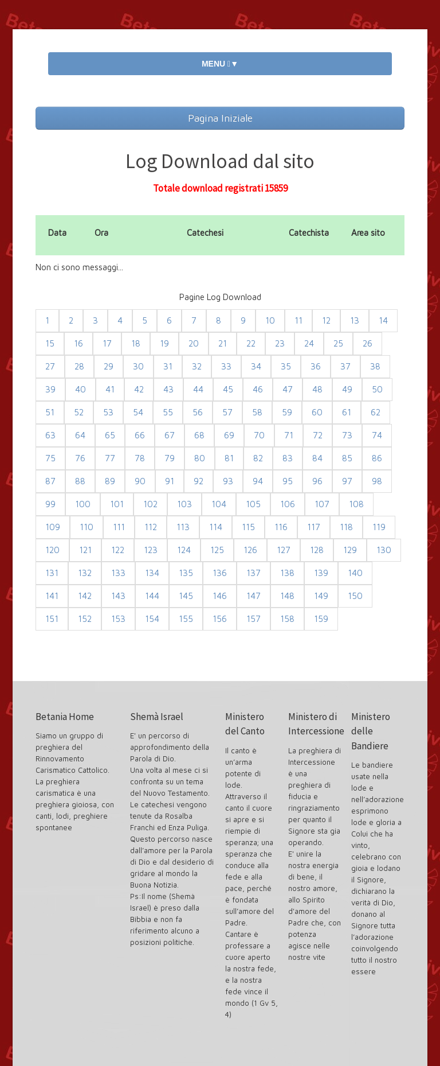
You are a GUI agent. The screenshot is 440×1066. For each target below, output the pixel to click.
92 (198, 481)
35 (286, 366)
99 (50, 504)
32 (197, 366)
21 (222, 343)
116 (281, 527)
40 (80, 389)
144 (152, 596)
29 (108, 366)
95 (287, 481)
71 (288, 435)
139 (321, 573)
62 (375, 412)
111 (119, 527)
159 (321, 619)
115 (248, 527)
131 (51, 573)
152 (85, 619)
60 (317, 412)
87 (50, 481)
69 (229, 435)
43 (168, 389)
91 (169, 481)
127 (283, 550)
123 (151, 550)
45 (228, 389)
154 (152, 619)
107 (322, 504)
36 (316, 366)
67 (169, 435)
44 (198, 389)
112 (150, 527)
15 (49, 343)
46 (258, 389)
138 (287, 573)
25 (338, 343)
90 (140, 481)
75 (50, 458)
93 (228, 481)
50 (377, 389)
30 (138, 366)
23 (280, 343)
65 (110, 435)
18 (135, 343)
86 (377, 458)
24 (309, 343)
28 (79, 366)
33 (226, 366)
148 (287, 596)
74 (377, 435)
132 (85, 573)
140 (355, 573)
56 (197, 412)
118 (346, 527)
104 (218, 504)
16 (78, 343)
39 (50, 389)
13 (354, 320)
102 (150, 504)
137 (253, 573)
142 (85, 596)
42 (139, 389)
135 (186, 573)
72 (318, 435)
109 (52, 527)
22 (251, 343)
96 (317, 481)
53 (108, 412)
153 (118, 619)
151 (51, 619)
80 (199, 458)
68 (199, 435)
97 (347, 481)
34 (256, 366)
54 (138, 412)
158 (287, 619)
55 (168, 412)
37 (345, 366)
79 (169, 458)
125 (217, 550)
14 (383, 320)
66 (140, 435)
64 (80, 435)
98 (377, 481)
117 (313, 527)
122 (117, 550)
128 (317, 550)
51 (49, 412)
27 (50, 366)
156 (220, 619)
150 (355, 596)
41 (110, 389)
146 (220, 596)
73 (347, 435)
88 (80, 481)
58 (257, 412)
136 (220, 573)
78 (140, 458)
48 (317, 389)
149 (321, 596)
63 (50, 435)
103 (184, 504)
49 (347, 389)
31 (167, 366)
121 (85, 550)
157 (253, 619)
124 (184, 550)
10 (270, 320)
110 (86, 527)
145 (186, 596)
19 (164, 343)
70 (259, 435)
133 (118, 573)
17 (107, 343)
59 (287, 412)
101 (117, 504)
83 (287, 458)
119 (379, 527)
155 (186, 619)
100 (83, 504)
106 (287, 504)
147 (253, 596)
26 (367, 343)
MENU (220, 63)
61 (346, 412)
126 (250, 550)
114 (215, 527)
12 (326, 320)
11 (298, 320)
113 (183, 527)
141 (51, 596)
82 (258, 458)
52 (79, 412)
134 (152, 573)
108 (356, 504)
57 (227, 412)
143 (118, 596)
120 (52, 550)
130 (383, 550)
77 (110, 458)
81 (229, 458)
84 (317, 458)
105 (253, 504)
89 (110, 481)
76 (80, 458)
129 (350, 550)
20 (193, 343)
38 (375, 366)
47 (287, 389)
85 (347, 458)
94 (258, 481)
